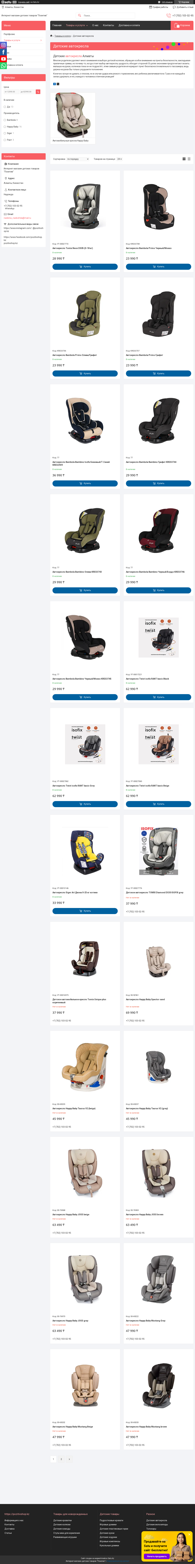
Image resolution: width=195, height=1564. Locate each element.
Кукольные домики (109, 1545)
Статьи (7, 46)
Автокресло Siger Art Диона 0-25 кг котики (75, 892)
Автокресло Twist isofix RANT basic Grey (73, 786)
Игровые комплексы (110, 1541)
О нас (95, 25)
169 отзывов (167, 2)
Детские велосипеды (157, 1524)
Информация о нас (14, 1520)
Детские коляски (61, 1524)
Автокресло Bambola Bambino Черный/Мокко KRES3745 (81, 679)
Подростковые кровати (111, 1520)
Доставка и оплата (129, 25)
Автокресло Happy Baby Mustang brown (146, 1426)
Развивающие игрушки (65, 1537)
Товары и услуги (75, 25)
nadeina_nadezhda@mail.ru (17, 218)
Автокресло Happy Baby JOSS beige (70, 1214)
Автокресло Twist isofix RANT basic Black (147, 679)
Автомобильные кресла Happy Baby (71, 140)
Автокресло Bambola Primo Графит (144, 355)
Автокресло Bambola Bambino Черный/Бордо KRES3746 (155, 572)
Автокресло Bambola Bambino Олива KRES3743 (77, 572)
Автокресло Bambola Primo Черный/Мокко (149, 248)
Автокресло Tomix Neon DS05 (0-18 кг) (72, 248)
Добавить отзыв (185, 7)
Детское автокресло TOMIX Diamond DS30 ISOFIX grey (154, 892)
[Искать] (79, 15)
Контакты (108, 25)
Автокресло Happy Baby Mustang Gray (145, 1320)
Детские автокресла (156, 1520)
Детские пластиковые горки (114, 1529)
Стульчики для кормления (66, 1533)
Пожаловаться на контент (118, 1561)
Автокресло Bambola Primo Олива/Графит (74, 355)
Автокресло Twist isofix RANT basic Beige (147, 786)
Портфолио (9, 34)
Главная (56, 25)
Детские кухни (107, 1533)
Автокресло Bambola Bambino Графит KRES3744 (151, 462)
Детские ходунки (108, 1537)
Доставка (9, 1529)
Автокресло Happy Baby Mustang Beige (72, 1426)
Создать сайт (24, 2)
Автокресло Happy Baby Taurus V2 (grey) (147, 1108)
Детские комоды (61, 1529)
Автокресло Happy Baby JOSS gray (70, 1320)
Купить (87, 266)
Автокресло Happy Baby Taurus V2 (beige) (74, 1108)
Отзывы (8, 59)
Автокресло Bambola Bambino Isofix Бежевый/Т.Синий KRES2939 (81, 463)
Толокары (151, 1529)
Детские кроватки (62, 1520)
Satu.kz (111, 1558)
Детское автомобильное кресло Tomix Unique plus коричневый (79, 1001)
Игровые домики (108, 1524)
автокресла (73, 56)
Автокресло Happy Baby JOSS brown (144, 1214)
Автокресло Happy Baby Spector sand (145, 999)
